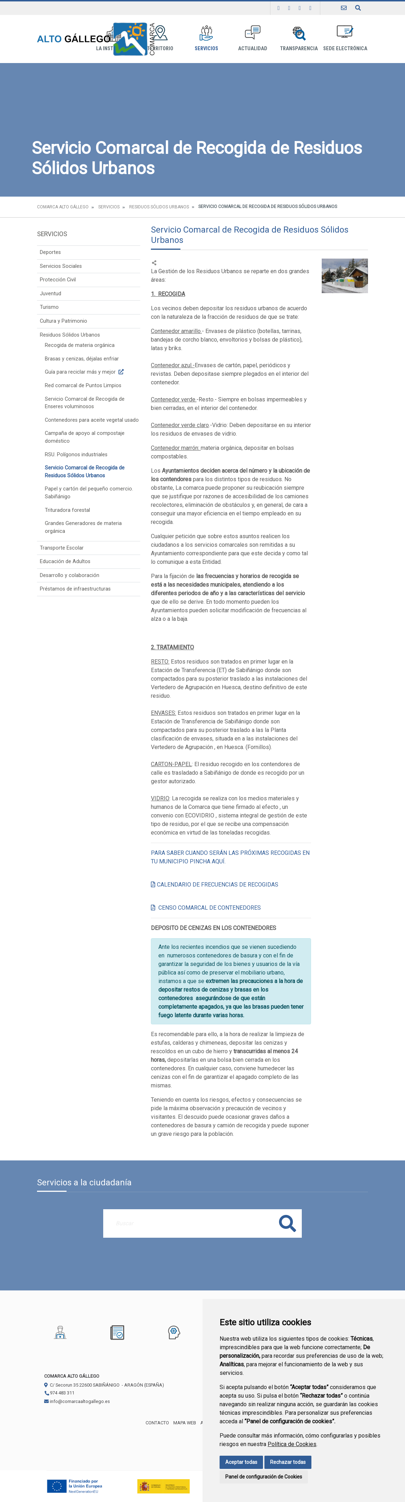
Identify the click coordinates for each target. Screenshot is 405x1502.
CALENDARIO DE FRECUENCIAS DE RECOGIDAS (217, 884)
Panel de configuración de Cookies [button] (263, 1477)
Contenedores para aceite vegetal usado (92, 420)
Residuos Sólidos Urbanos (159, 206)
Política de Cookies (292, 1444)
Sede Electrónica (345, 38)
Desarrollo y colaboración (69, 575)
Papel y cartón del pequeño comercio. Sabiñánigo (89, 493)
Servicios (206, 38)
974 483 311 (59, 1393)
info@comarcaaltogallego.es (77, 1401)
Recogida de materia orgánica (80, 345)
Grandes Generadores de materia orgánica (83, 527)
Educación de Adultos (65, 561)
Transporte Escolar (62, 548)
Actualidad (252, 38)
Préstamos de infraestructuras (75, 589)
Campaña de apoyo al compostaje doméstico (85, 437)
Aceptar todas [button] (241, 1462)
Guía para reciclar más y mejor (85, 372)
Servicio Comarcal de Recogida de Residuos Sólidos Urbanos (85, 472)
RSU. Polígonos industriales (76, 455)
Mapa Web (184, 1422)
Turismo (49, 307)
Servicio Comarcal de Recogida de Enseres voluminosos (85, 403)
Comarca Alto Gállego (63, 206)
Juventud (50, 294)
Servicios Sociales (61, 266)
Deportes (50, 252)
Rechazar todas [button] (288, 1462)
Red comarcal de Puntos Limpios (83, 386)
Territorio (160, 38)
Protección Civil (58, 280)
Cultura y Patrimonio (63, 321)
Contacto (157, 1422)
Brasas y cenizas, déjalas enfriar (82, 359)
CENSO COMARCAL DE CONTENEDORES (209, 907)
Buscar (287, 1223)
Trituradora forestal (67, 510)
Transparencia (299, 38)
